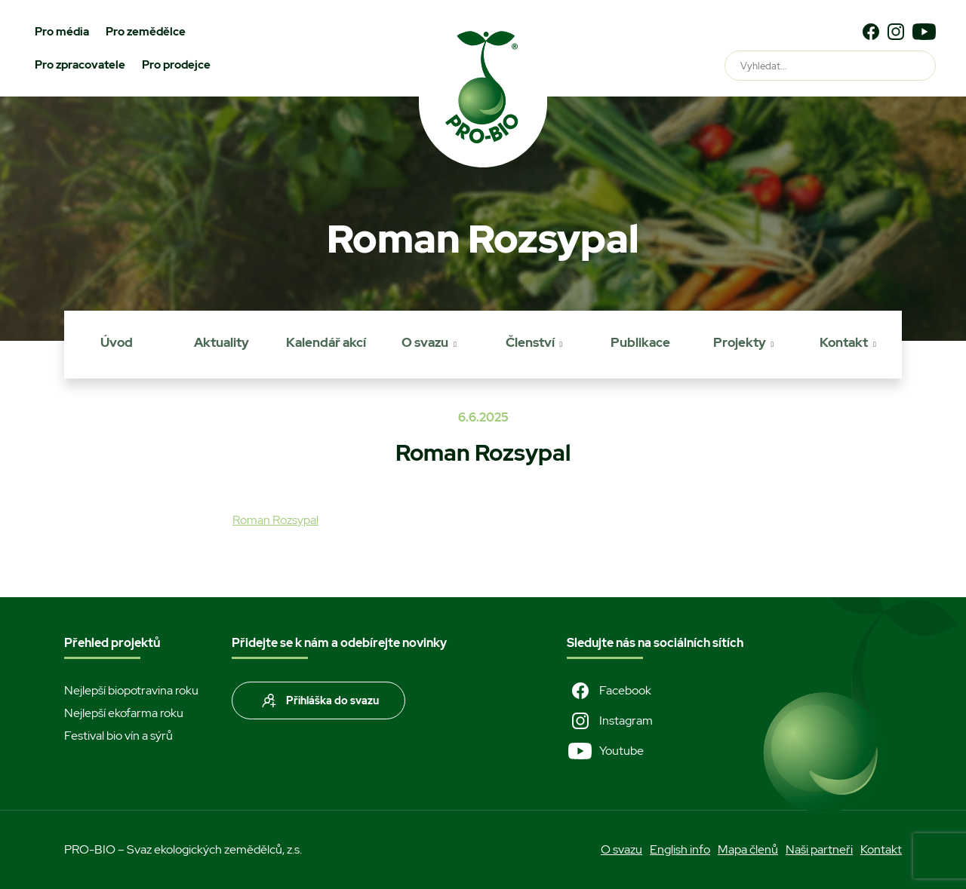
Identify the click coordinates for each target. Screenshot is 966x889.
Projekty (739, 342)
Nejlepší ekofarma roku (123, 713)
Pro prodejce (176, 64)
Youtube (605, 751)
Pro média (62, 31)
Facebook (609, 690)
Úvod (116, 342)
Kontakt (844, 342)
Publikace (640, 342)
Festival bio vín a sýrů (118, 735)
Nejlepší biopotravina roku (131, 690)
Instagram (610, 721)
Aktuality (221, 342)
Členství (530, 342)
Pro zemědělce (146, 31)
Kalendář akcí (326, 342)
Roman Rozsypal (275, 520)
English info (680, 849)
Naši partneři (819, 849)
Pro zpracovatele (80, 64)
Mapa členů (748, 849)
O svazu (424, 342)
